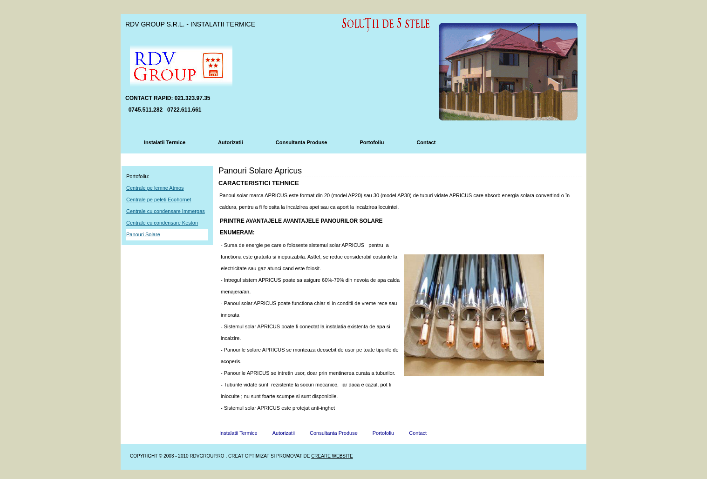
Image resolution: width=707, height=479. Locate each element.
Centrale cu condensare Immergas (165, 211)
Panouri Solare (143, 234)
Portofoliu (372, 142)
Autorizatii (230, 142)
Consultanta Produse (301, 142)
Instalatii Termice (164, 142)
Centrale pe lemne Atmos (155, 188)
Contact (425, 142)
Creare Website (332, 456)
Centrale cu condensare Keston (162, 223)
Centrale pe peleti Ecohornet (158, 199)
